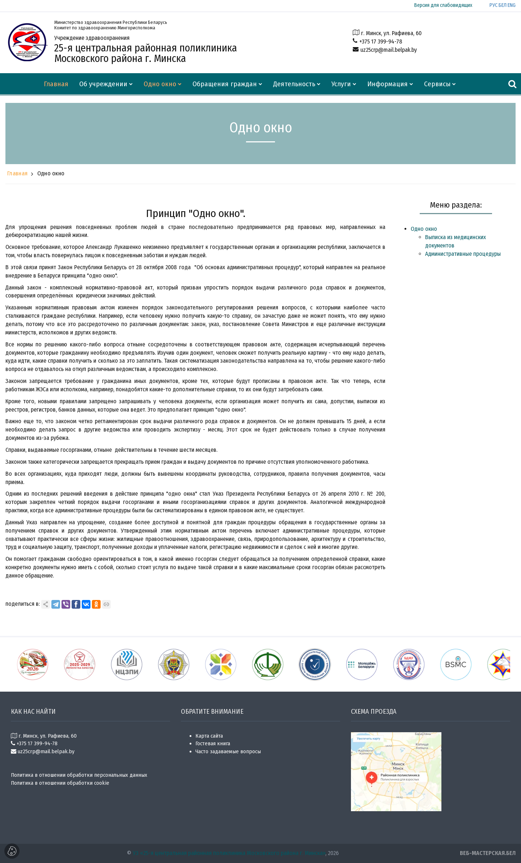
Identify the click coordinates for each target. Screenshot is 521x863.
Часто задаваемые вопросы (228, 751)
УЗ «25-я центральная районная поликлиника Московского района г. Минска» (229, 853)
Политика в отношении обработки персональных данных (79, 775)
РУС (493, 5)
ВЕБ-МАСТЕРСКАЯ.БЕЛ (488, 853)
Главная (17, 173)
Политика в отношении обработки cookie (60, 783)
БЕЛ (503, 5)
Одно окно (51, 173)
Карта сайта (209, 736)
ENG (512, 5)
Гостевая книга (212, 743)
